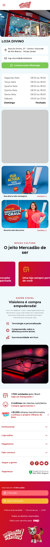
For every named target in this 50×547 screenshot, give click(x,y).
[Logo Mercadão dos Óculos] (25, 5)
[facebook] (37, 463)
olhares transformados (25, 414)
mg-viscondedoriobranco (18, 58)
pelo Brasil (21, 395)
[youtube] (42, 463)
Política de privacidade (13, 510)
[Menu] (4, 5)
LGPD (43, 510)
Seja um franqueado (13, 501)
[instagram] (32, 463)
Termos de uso (32, 510)
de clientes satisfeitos (24, 404)
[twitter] (46, 463)
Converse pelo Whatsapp (25, 65)
